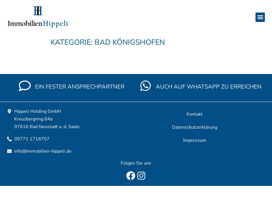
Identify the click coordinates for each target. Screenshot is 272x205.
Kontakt (195, 114)
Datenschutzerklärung (194, 127)
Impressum (194, 140)
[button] (260, 17)
